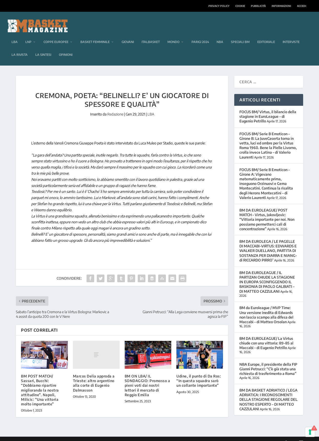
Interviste (291, 34)
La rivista (20, 47)
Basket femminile (95, 34)
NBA (220, 34)
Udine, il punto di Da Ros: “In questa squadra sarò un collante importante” (198, 373)
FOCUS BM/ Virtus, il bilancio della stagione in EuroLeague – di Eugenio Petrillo (267, 109)
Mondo (173, 34)
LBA (15, 34)
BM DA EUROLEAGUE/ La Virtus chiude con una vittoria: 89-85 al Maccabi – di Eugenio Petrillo (266, 335)
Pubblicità (258, 5)
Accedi (301, 5)
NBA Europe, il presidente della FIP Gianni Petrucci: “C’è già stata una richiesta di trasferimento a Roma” (268, 361)
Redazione (115, 106)
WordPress (97, 435)
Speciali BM (240, 34)
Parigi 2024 (200, 34)
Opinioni (65, 47)
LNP (28, 34)
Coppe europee (56, 34)
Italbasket (151, 34)
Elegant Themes (50, 435)
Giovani (128, 34)
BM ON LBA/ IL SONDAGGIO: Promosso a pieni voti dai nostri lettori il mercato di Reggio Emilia (147, 377)
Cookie (240, 5)
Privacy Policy (218, 5)
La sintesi (43, 47)
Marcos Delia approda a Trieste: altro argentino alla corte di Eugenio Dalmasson (94, 375)
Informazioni (281, 5)
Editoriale (266, 34)
